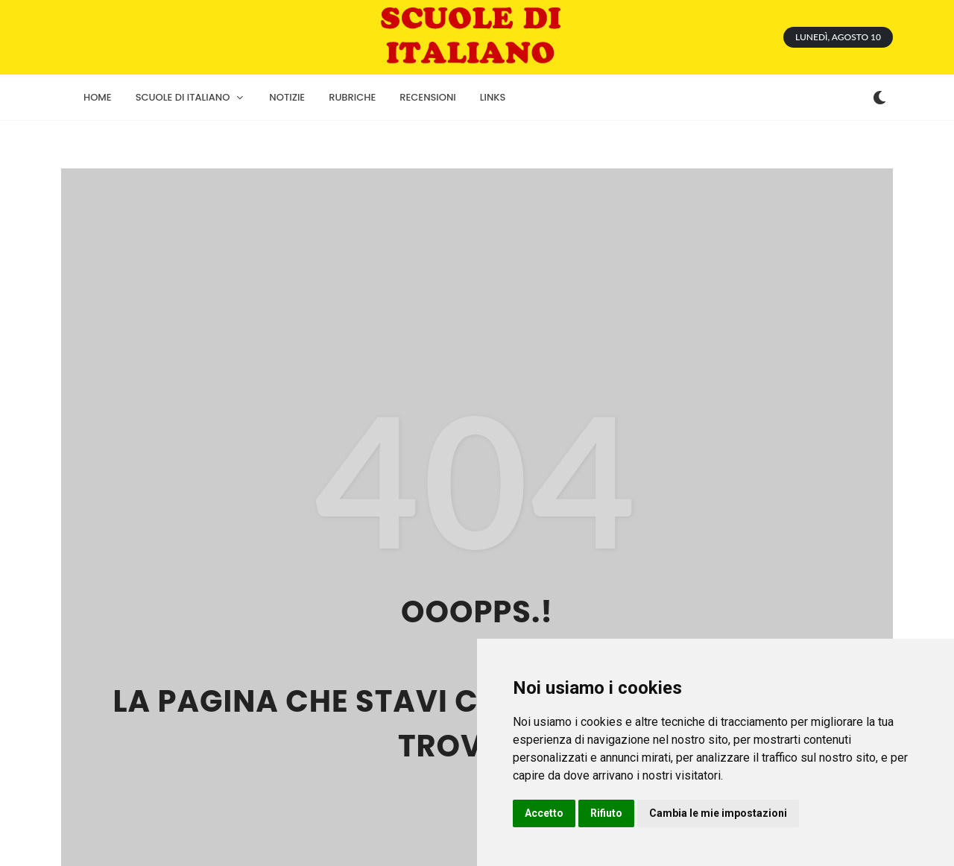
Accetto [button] (544, 813)
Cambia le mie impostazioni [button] (718, 813)
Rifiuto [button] (606, 813)
